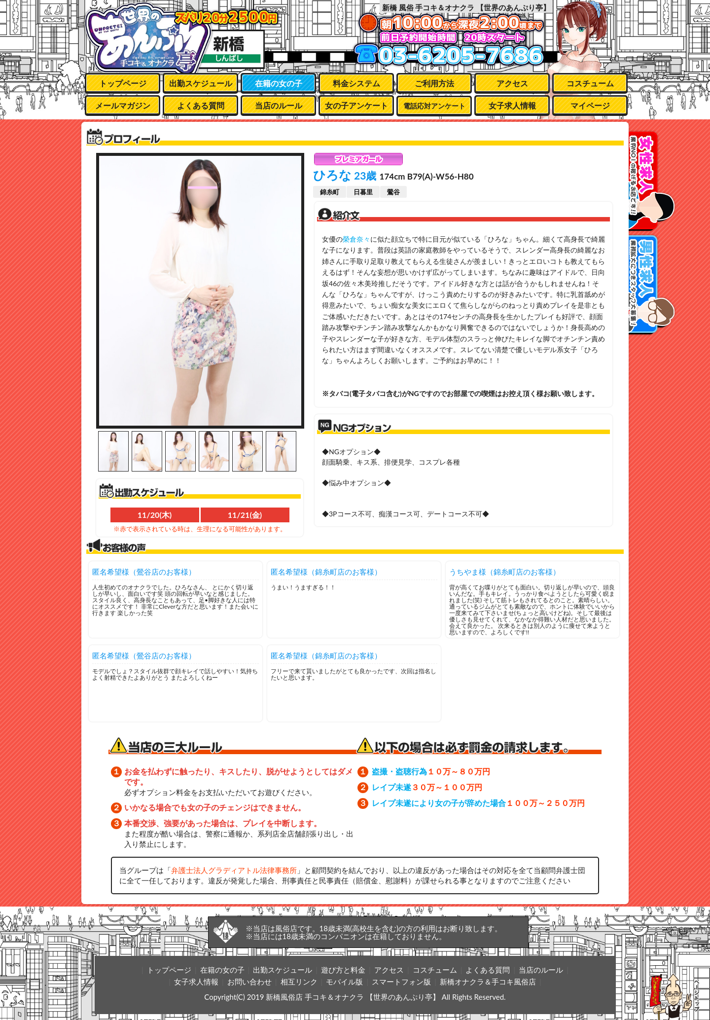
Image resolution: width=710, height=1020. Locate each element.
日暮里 (363, 192)
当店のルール (278, 105)
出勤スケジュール (200, 83)
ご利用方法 (434, 83)
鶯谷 (393, 192)
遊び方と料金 (343, 969)
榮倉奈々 (356, 239)
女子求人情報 (512, 105)
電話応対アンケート (434, 106)
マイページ (590, 105)
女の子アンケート (356, 105)
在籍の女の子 (278, 83)
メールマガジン (122, 105)
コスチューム (590, 83)
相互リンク (299, 981)
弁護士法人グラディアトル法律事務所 (234, 870)
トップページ (122, 83)
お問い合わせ (249, 981)
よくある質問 (200, 105)
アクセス (512, 83)
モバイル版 (344, 981)
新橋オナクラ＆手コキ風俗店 (488, 981)
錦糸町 (329, 192)
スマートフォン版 (401, 981)
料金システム (356, 83)
